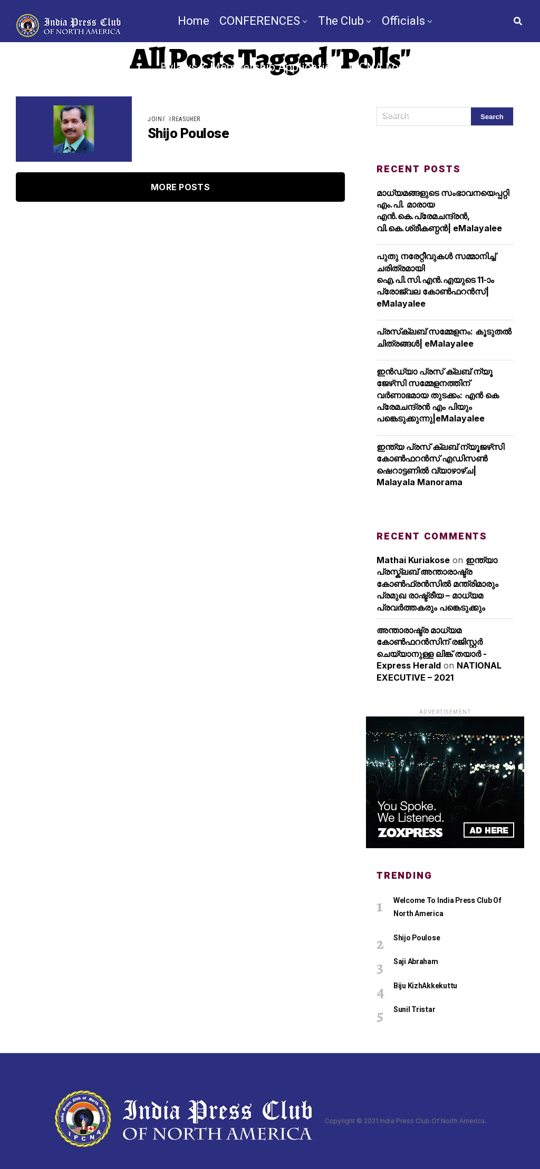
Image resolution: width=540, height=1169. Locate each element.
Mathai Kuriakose (413, 560)
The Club (341, 20)
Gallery (402, 113)
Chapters (170, 113)
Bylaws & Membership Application (249, 67)
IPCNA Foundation (397, 67)
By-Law (269, 159)
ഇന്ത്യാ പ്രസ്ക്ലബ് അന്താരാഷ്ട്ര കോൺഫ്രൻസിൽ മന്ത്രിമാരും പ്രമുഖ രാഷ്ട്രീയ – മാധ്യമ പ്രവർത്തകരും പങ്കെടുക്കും (437, 584)
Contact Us (399, 159)
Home (193, 20)
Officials (403, 20)
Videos (449, 113)
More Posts (180, 187)
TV (232, 159)
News (200, 159)
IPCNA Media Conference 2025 (292, 113)
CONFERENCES (259, 20)
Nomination (329, 159)
